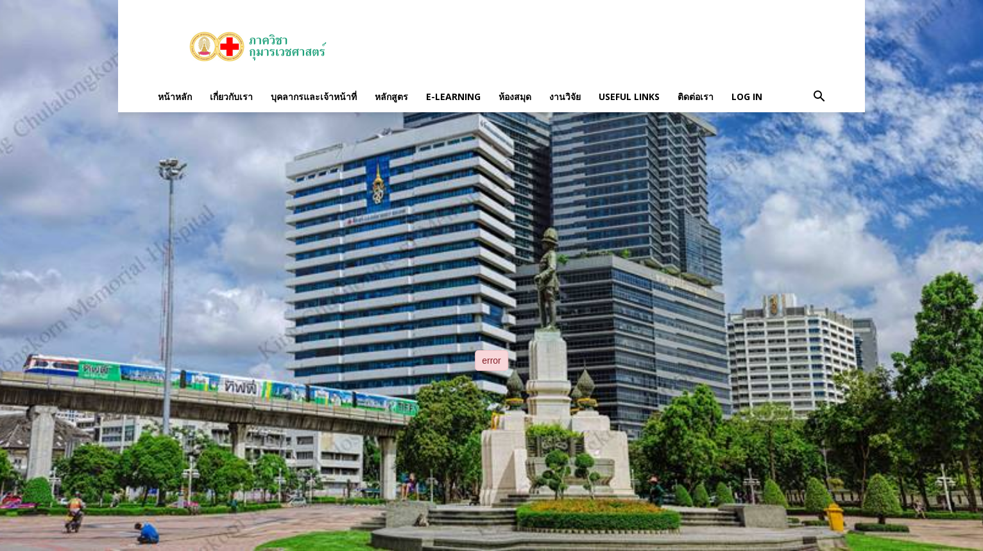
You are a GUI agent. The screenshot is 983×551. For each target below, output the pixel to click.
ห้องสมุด (515, 96)
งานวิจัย (565, 96)
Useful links (629, 96)
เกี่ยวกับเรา (231, 96)
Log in (746, 96)
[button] (818, 96)
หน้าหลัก (175, 96)
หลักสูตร (391, 96)
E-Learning (453, 96)
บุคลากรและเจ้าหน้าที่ (314, 96)
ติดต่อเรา (696, 96)
